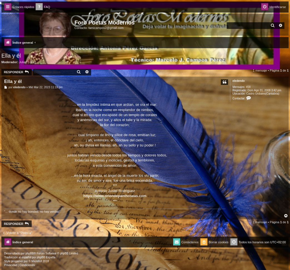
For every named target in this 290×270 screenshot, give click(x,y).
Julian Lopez (27, 62)
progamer (17, 261)
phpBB (30, 253)
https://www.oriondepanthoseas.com (114, 196)
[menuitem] (43, 7)
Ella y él (11, 56)
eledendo (238, 80)
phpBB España (46, 257)
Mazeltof (36, 261)
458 (248, 87)
